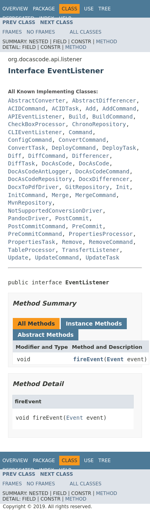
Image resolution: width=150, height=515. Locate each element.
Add (91, 108)
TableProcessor (31, 250)
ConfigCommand (30, 140)
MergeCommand (96, 195)
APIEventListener (35, 116)
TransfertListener (90, 250)
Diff (15, 156)
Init (123, 187)
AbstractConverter (36, 100)
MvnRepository (30, 202)
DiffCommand (47, 156)
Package (44, 9)
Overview (15, 9)
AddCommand (119, 108)
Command (80, 132)
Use (89, 9)
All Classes (85, 32)
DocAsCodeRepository (40, 179)
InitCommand (26, 195)
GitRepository (87, 187)
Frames (12, 32)
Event (115, 359)
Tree (104, 9)
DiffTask (21, 163)
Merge (60, 195)
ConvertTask (26, 148)
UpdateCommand (57, 257)
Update (18, 257)
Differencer (90, 156)
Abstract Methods (46, 335)
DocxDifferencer (104, 179)
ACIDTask (65, 108)
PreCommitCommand (35, 234)
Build (77, 116)
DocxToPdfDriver (33, 187)
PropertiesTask (31, 242)
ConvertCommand (82, 140)
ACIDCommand (26, 108)
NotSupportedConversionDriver (55, 210)
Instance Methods (94, 323)
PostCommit (72, 218)
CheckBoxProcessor (36, 124)
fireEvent (88, 359)
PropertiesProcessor (101, 234)
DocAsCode (57, 163)
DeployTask (119, 148)
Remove (72, 242)
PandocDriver (28, 218)
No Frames (41, 32)
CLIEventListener (35, 132)
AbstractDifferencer (104, 100)
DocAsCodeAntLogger (38, 171)
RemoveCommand (111, 242)
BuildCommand (112, 116)
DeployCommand (74, 148)
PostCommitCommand (36, 226)
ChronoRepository (99, 124)
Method (106, 41)
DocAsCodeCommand (103, 171)
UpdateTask (102, 257)
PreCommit (87, 226)
